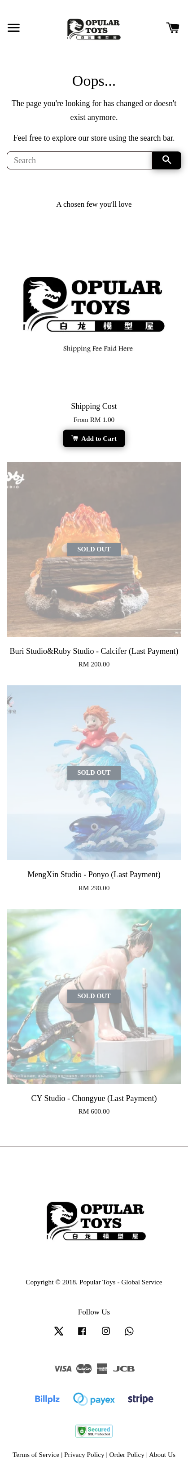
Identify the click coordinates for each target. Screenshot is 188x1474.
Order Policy (126, 1454)
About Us (162, 1454)
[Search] (80, 160)
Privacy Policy (84, 1454)
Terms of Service (36, 1454)
